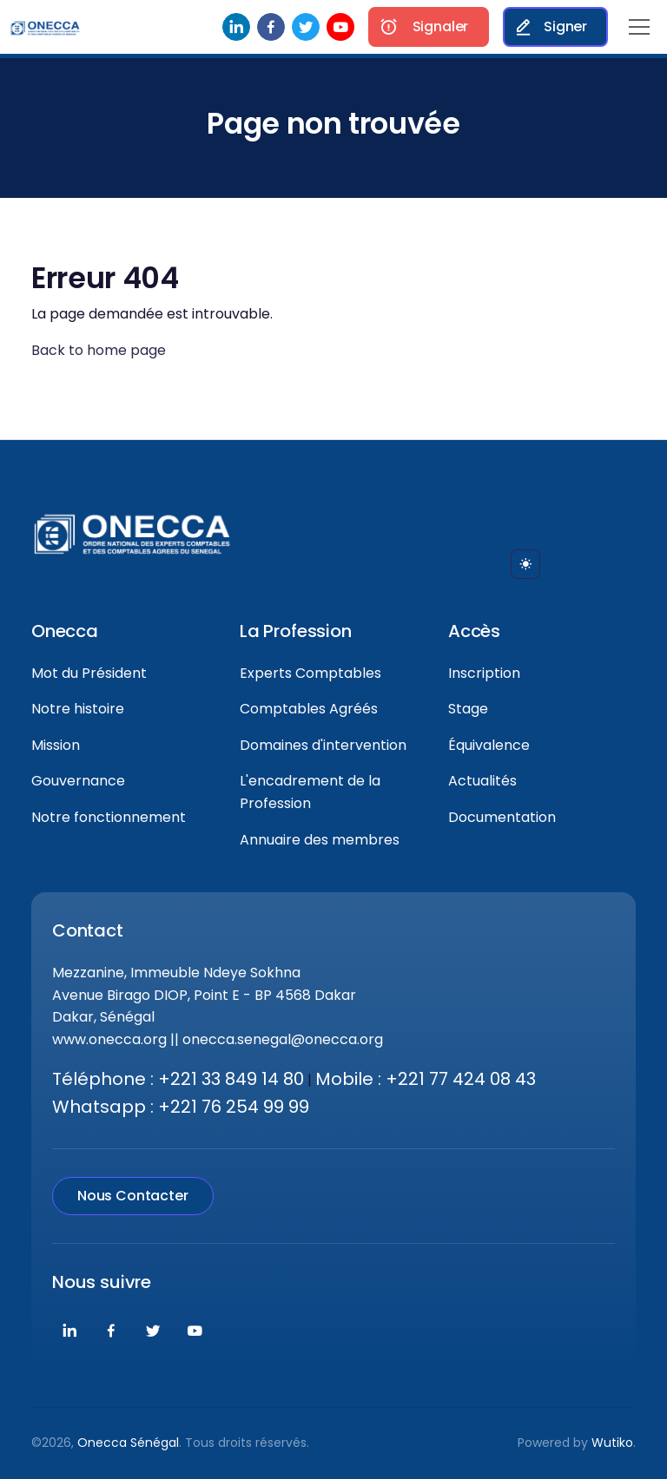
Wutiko (612, 1442)
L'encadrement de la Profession (310, 792)
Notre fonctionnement (108, 817)
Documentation (502, 817)
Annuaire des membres (320, 840)
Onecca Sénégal (128, 1442)
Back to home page (98, 350)
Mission (55, 745)
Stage (468, 709)
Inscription (484, 673)
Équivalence (489, 745)
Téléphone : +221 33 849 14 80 (178, 1079)
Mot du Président (89, 673)
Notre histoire (77, 709)
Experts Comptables (310, 673)
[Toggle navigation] (639, 27)
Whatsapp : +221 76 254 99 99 (180, 1106)
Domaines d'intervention (323, 745)
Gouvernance (78, 781)
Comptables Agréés (309, 709)
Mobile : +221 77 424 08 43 (425, 1079)
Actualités (482, 781)
